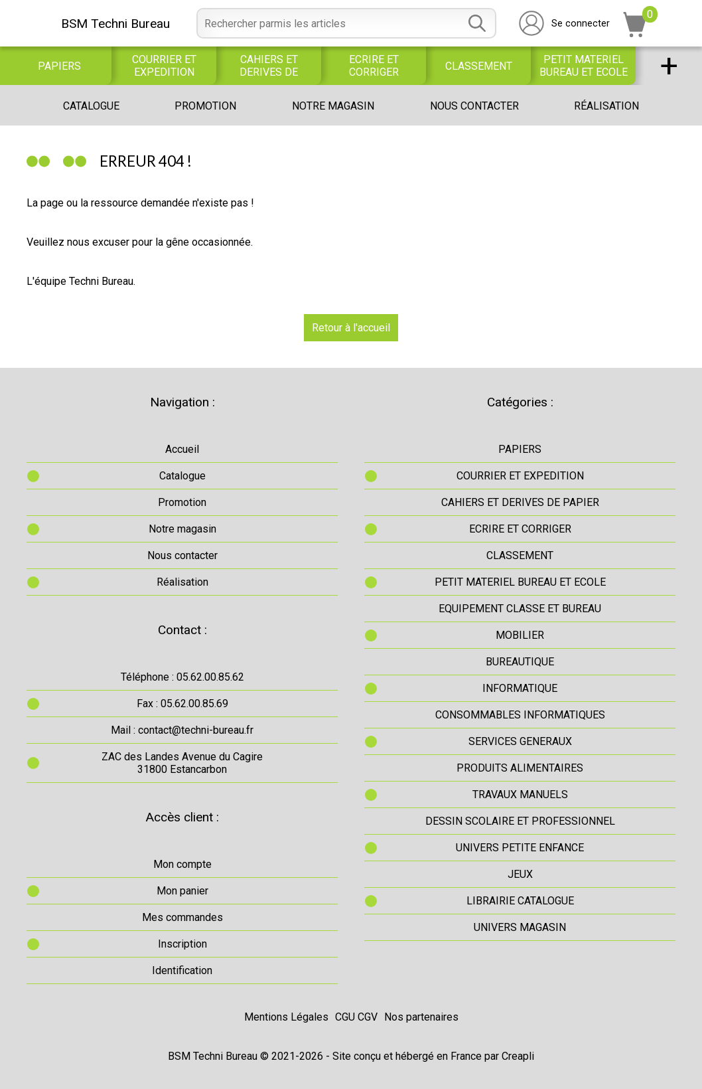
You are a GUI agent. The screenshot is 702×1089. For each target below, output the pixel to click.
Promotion (205, 106)
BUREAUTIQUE (520, 661)
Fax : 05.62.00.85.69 (182, 703)
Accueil (182, 449)
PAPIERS (59, 66)
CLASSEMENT (478, 66)
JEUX (520, 874)
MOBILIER (520, 635)
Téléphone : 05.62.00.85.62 (182, 677)
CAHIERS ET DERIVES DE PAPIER (269, 65)
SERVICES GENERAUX (520, 741)
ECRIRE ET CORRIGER (374, 65)
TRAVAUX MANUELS (520, 794)
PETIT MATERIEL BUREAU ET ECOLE (583, 65)
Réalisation (606, 106)
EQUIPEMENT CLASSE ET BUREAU (520, 608)
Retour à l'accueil (351, 327)
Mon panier (182, 890)
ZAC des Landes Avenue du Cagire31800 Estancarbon (182, 763)
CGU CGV (356, 1017)
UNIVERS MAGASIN (520, 927)
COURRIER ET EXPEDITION (164, 65)
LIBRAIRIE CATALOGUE (520, 900)
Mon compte (182, 864)
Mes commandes (182, 917)
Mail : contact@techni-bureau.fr (182, 730)
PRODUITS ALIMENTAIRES (519, 768)
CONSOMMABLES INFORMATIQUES (520, 715)
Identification (182, 970)
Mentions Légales (286, 1017)
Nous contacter (474, 106)
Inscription (182, 944)
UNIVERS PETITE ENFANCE (520, 847)
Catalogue (91, 106)
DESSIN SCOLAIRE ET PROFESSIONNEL (520, 821)
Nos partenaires (421, 1017)
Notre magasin (333, 106)
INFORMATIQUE (519, 688)
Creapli (518, 1056)
